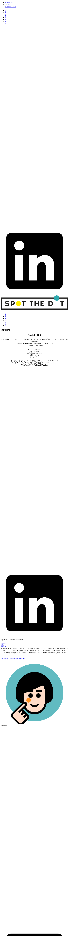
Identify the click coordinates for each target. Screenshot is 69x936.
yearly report (5, 658)
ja (5, 23)
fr (5, 19)
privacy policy (22, 658)
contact (3, 643)
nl (5, 14)
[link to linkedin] (34, 294)
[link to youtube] (34, 226)
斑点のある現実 (10, 7)
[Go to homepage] (34, 309)
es (5, 17)
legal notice (13, 658)
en (5, 10)
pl (5, 21)
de (5, 12)
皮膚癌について (10, 2)
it (5, 16)
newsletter (4, 646)
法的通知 (8, 4)
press (2, 645)
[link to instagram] (34, 92)
